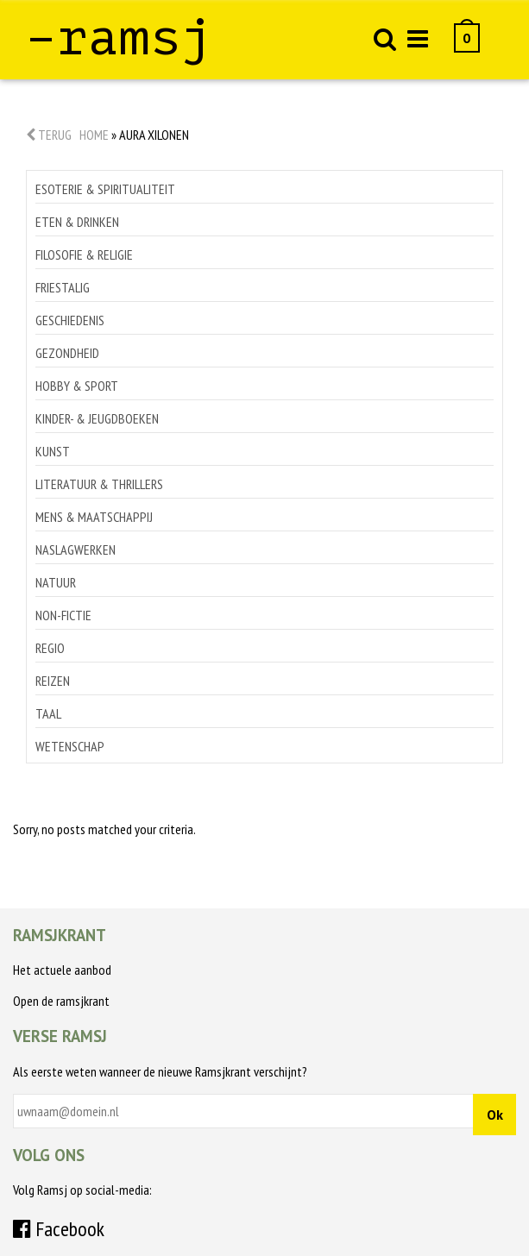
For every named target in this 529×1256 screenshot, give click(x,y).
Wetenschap (69, 746)
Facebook (58, 1228)
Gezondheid (67, 352)
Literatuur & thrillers (99, 484)
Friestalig (62, 287)
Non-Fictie (63, 615)
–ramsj (119, 37)
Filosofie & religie (84, 254)
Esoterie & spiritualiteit (105, 189)
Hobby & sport (76, 385)
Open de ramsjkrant (61, 1000)
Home (94, 134)
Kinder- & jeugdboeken (97, 418)
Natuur (55, 582)
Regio (50, 647)
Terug (49, 134)
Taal (48, 713)
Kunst (52, 451)
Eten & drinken (77, 221)
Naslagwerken (75, 549)
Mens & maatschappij (94, 516)
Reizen (52, 680)
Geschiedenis (69, 320)
